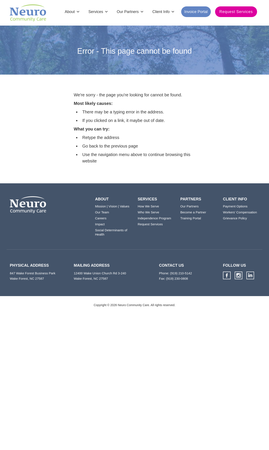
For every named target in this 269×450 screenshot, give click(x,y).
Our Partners (128, 12)
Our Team (102, 212)
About (70, 12)
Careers (100, 218)
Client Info (161, 12)
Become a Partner (193, 212)
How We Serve (148, 206)
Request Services (236, 12)
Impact (100, 224)
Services (95, 12)
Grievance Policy (235, 218)
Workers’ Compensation (240, 212)
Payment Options (235, 206)
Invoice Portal (196, 12)
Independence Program (154, 218)
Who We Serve (148, 212)
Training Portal (190, 218)
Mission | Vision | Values (112, 206)
